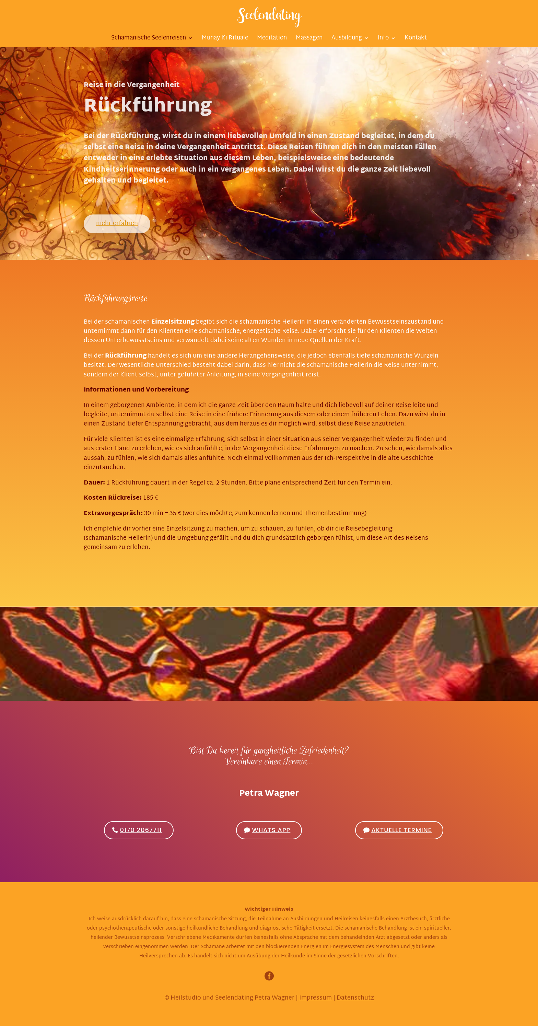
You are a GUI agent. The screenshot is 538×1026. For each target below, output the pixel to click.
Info (383, 39)
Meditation (272, 39)
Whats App (271, 830)
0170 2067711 (141, 830)
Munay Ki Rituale (225, 39)
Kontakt (416, 39)
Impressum (315, 998)
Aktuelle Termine (401, 830)
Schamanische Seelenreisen (148, 39)
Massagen (309, 39)
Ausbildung (346, 39)
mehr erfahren (117, 223)
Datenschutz (355, 998)
